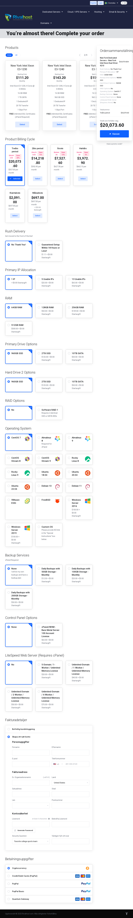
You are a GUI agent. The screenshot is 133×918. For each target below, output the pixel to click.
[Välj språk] (112, 3)
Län (13, 800)
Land (54, 777)
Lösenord (16, 819)
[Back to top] (126, 914)
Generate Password (23, 830)
